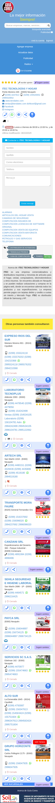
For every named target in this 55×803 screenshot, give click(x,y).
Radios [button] (28, 64)
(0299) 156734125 (14, 632)
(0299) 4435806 (22, 469)
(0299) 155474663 (18, 670)
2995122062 (24, 430)
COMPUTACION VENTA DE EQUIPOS (20, 230)
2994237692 (11, 524)
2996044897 (11, 636)
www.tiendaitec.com (14, 101)
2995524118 (11, 364)
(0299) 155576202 (14, 357)
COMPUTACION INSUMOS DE (16, 221)
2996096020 (24, 524)
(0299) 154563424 (14, 713)
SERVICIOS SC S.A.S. (18, 657)
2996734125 (24, 636)
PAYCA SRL (12, 618)
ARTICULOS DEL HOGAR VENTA (18, 215)
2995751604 (11, 724)
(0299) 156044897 (18, 628)
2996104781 (11, 430)
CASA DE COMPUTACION (20, 256)
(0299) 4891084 (16, 554)
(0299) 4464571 (16, 592)
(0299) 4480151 (16, 465)
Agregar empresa (25, 46)
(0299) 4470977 (15, 666)
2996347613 (11, 720)
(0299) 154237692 (18, 517)
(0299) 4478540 (16, 403)
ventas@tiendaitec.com (16, 103)
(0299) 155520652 (31, 95)
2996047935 (11, 767)
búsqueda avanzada (41, 29)
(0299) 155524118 (18, 353)
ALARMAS (7, 212)
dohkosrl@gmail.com (36, 103)
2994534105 (24, 426)
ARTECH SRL (13, 455)
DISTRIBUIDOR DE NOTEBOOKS (22, 248)
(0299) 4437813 (12, 95)
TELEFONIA (8, 241)
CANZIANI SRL (14, 541)
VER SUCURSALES (13, 784)
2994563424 (24, 720)
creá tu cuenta (37, 40)
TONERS (39, 256)
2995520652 (8, 98)
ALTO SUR (11, 696)
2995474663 (11, 674)
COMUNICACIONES (11, 235)
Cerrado (12, 373)
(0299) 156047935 (18, 763)
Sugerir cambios (42, 386)
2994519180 (11, 476)
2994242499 (11, 426)
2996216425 (11, 596)
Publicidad (47, 32)
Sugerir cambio (42, 83)
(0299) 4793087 (15, 705)
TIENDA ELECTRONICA (19, 252)
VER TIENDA (40, 742)
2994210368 (11, 368)
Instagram (9, 109)
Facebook (9, 106)
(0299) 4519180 (17, 473)
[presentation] (26, 194)
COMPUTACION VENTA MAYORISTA (19, 233)
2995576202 (24, 364)
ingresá (49, 40)
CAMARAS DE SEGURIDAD (15, 218)
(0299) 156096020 (14, 520)
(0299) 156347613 (18, 709)
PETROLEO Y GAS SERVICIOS (17, 238)
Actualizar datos (25, 52)
